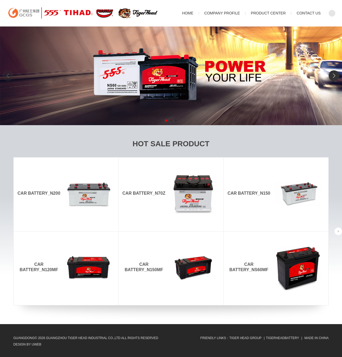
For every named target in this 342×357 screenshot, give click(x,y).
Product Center (268, 13)
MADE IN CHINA (316, 338)
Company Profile (222, 13)
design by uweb (27, 344)
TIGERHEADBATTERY (282, 338)
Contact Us (309, 13)
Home (187, 13)
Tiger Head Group (245, 338)
